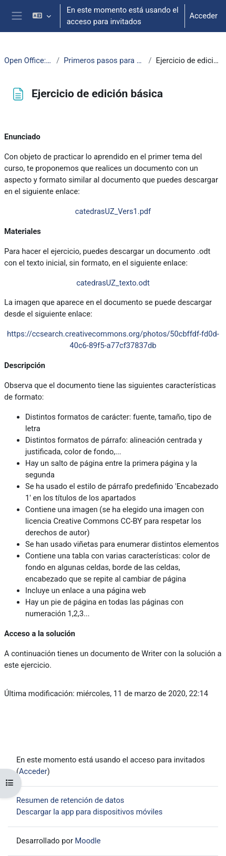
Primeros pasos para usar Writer (104, 60)
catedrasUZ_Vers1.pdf (113, 211)
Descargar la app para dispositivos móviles (89, 812)
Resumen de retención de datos (70, 800)
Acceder (203, 16)
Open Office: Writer (28, 60)
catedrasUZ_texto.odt (113, 283)
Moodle (88, 840)
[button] (41, 16)
